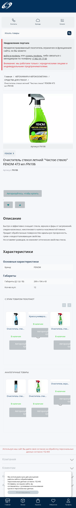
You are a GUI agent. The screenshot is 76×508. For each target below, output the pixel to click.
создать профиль (33, 55)
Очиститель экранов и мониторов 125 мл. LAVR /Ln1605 (60, 383)
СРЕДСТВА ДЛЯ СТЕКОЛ (15, 80)
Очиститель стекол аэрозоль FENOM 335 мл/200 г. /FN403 (16, 396)
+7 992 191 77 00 (39, 58)
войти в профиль (12, 55)
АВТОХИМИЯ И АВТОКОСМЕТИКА (31, 76)
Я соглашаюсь (23, 492)
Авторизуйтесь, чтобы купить (22, 193)
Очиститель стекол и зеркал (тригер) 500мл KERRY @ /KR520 (60, 328)
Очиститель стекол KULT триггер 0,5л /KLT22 (16, 328)
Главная (8, 76)
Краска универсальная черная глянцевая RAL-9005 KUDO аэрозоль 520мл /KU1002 (38, 316)
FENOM (9, 153)
